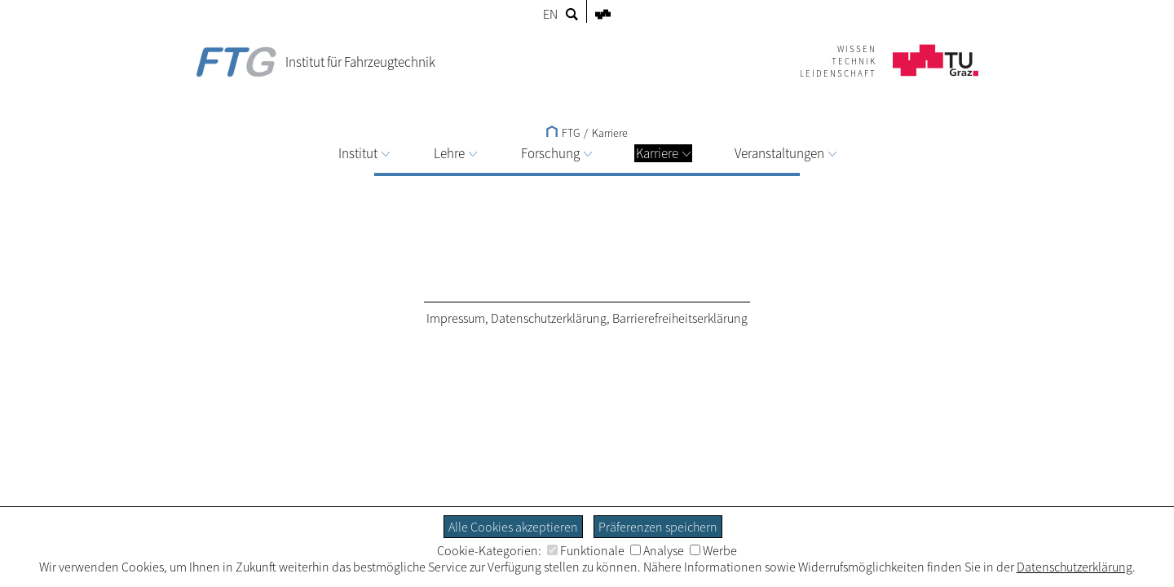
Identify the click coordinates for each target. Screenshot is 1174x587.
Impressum (455, 318)
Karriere (663, 153)
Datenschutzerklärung (549, 318)
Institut (364, 153)
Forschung (556, 153)
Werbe (713, 550)
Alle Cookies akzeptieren (513, 527)
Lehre (455, 153)
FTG (563, 133)
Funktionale (586, 550)
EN (550, 14)
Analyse (657, 550)
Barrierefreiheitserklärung (680, 318)
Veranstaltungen (785, 153)
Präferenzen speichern (657, 527)
